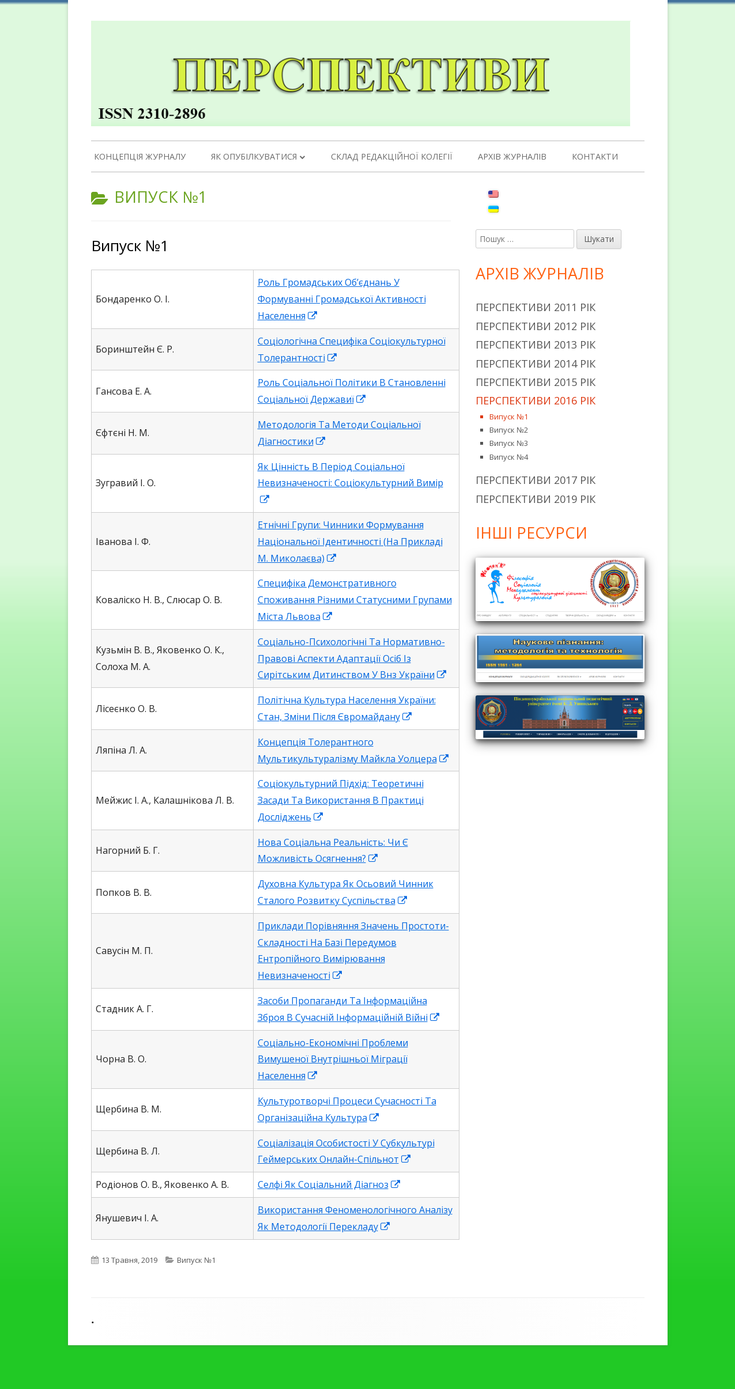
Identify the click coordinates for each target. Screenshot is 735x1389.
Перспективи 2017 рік (535, 480)
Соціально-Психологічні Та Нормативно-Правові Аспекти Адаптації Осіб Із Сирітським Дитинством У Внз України (352, 658)
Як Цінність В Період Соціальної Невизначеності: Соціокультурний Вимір (350, 483)
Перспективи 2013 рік (535, 344)
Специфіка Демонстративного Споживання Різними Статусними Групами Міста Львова (355, 600)
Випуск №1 (130, 245)
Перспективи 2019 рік (535, 499)
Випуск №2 (508, 430)
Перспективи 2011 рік (535, 307)
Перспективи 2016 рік (535, 400)
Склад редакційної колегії (392, 156)
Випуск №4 (508, 457)
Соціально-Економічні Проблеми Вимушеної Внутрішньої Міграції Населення (333, 1059)
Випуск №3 (508, 443)
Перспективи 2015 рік (535, 382)
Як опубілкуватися (254, 156)
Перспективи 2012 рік (535, 326)
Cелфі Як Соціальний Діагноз (329, 1184)
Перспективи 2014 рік (535, 363)
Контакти (595, 156)
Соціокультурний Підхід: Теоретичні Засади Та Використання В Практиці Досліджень (341, 800)
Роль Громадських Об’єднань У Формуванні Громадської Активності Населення (342, 299)
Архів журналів (512, 156)
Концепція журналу (140, 156)
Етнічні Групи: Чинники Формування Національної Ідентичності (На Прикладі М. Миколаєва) (350, 541)
